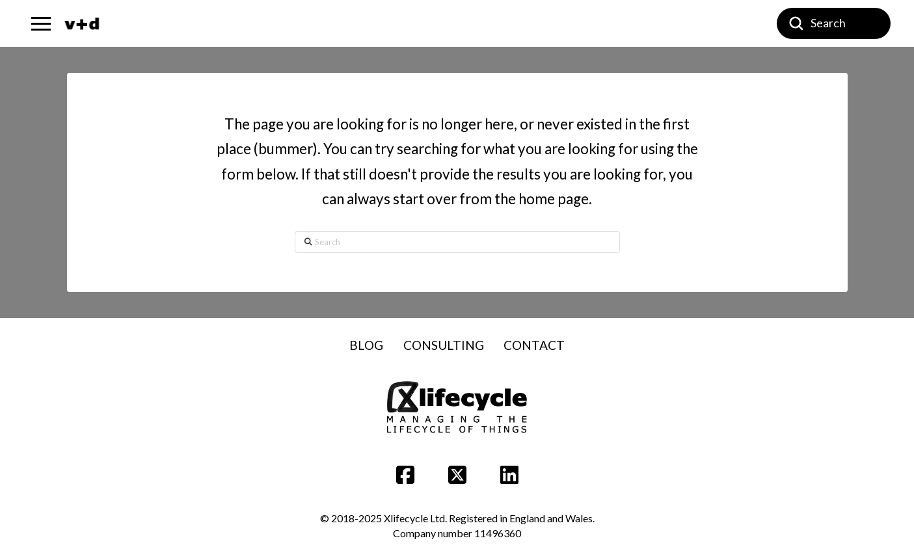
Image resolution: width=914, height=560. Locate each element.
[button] (41, 23)
